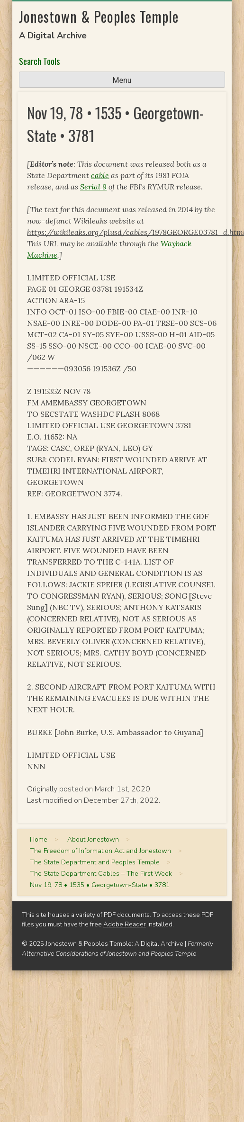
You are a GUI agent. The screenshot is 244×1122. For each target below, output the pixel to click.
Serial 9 (93, 186)
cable (100, 175)
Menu (121, 80)
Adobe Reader (124, 924)
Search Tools (39, 61)
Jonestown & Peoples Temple (99, 16)
